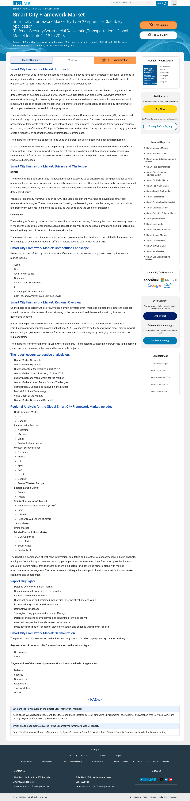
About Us (67, 756)
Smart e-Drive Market (156, 246)
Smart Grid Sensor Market (159, 229)
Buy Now (160, 109)
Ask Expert (160, 316)
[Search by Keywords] (131, 3)
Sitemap (165, 761)
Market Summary (31, 60)
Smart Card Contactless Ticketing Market (157, 173)
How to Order (26, 761)
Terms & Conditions (120, 761)
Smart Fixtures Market (157, 153)
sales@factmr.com (41, 786)
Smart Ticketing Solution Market (161, 213)
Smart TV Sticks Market (158, 180)
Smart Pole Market (155, 197)
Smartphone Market (156, 218)
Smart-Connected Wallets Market (157, 258)
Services (84, 756)
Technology (164, 73)
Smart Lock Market (155, 224)
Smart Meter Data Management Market (160, 160)
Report (25, 9)
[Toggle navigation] (174, 3)
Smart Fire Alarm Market (158, 186)
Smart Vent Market (155, 251)
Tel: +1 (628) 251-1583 (22, 786)
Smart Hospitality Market (158, 167)
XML (154, 761)
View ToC (73, 60)
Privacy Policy (97, 761)
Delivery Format (48, 761)
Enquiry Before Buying (160, 126)
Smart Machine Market (157, 148)
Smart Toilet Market (156, 240)
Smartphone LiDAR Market (159, 191)
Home (16, 9)
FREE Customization (115, 60)
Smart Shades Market (157, 235)
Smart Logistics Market (157, 208)
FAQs (140, 761)
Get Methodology (160, 340)
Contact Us (102, 756)
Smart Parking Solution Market (161, 202)
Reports (119, 756)
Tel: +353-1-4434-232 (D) (85, 786)
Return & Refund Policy (73, 761)
